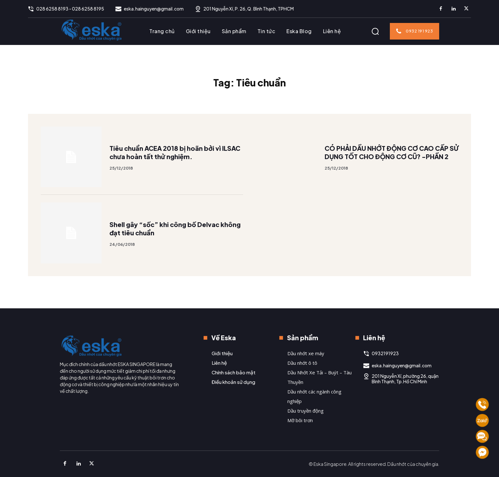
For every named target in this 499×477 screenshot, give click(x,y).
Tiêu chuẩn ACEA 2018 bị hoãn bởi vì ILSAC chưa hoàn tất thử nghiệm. (175, 159)
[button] (375, 31)
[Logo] (91, 29)
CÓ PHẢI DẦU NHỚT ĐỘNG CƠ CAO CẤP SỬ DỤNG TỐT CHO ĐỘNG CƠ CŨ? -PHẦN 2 (391, 159)
